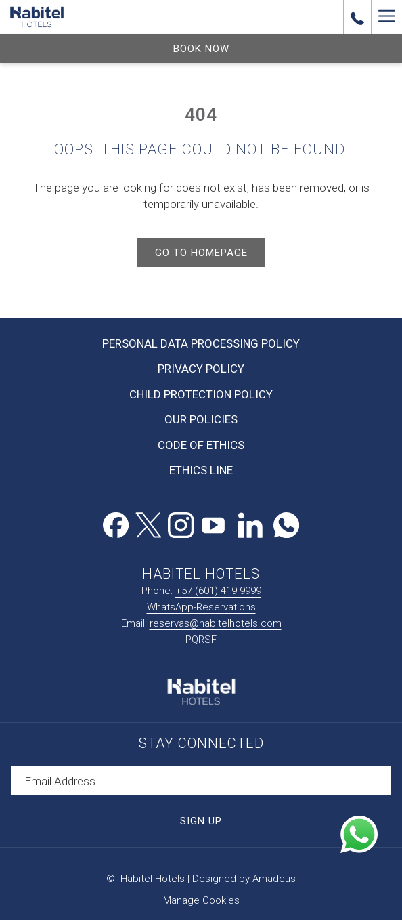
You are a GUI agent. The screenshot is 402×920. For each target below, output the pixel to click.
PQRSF (201, 639)
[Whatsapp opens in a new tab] (286, 523)
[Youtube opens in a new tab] (213, 523)
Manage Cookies (201, 900)
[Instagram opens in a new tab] (181, 523)
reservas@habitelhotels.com (216, 623)
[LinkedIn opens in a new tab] (250, 523)
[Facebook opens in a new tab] (116, 523)
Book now (201, 49)
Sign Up (201, 821)
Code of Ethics (201, 445)
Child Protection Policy (201, 394)
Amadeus (274, 879)
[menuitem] (201, 344)
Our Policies (201, 419)
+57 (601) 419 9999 (218, 591)
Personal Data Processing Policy (201, 343)
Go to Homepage (201, 253)
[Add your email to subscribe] (201, 780)
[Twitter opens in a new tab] (148, 523)
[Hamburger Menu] (386, 17)
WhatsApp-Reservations (201, 607)
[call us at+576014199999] (357, 17)
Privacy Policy (201, 368)
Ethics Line (201, 470)
